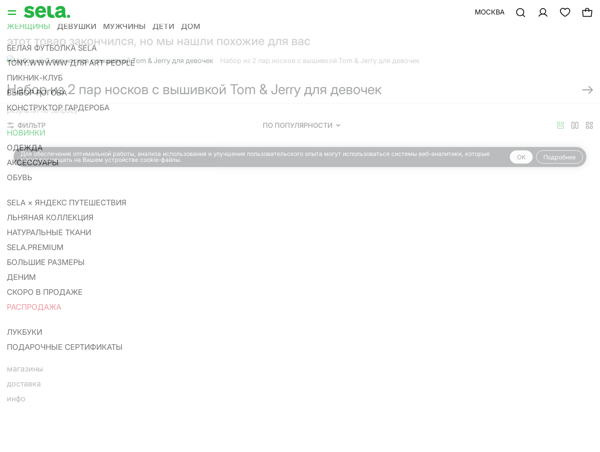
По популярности (301, 125)
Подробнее (559, 157)
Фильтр (26, 125)
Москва (490, 12)
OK (521, 157)
